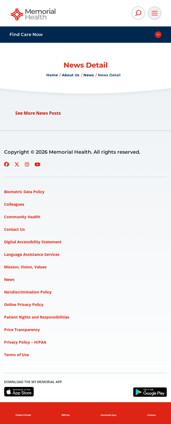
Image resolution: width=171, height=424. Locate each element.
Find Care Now (26, 34)
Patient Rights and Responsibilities (36, 317)
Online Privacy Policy (23, 304)
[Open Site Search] (138, 13)
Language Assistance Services (31, 254)
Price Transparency (22, 329)
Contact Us (14, 229)
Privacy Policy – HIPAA (25, 342)
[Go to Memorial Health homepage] (33, 16)
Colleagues (14, 204)
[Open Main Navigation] (154, 13)
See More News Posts (38, 113)
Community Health (22, 216)
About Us (70, 75)
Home (52, 75)
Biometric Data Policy (24, 191)
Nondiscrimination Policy (28, 292)
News (88, 75)
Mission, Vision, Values (25, 266)
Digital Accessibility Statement (32, 241)
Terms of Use (16, 354)
